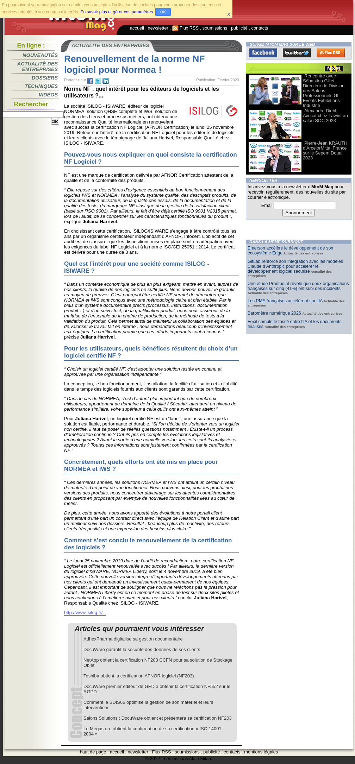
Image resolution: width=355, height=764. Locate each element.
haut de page (93, 751)
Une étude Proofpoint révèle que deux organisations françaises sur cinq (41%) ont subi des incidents (298, 286)
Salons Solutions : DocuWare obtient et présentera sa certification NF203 (157, 718)
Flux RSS (185, 28)
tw (97, 80)
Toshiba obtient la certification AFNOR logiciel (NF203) (138, 675)
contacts (259, 28)
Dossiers (45, 78)
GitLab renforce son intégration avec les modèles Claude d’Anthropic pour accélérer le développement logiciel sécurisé (295, 266)
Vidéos (48, 94)
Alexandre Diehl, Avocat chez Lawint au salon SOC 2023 (325, 115)
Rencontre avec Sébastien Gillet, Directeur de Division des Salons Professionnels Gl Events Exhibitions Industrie (323, 90)
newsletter (158, 28)
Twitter (297, 52)
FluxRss (331, 52)
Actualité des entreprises (37, 66)
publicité (239, 28)
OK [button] (163, 12)
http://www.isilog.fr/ (83, 612)
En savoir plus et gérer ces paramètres (116, 12)
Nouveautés (40, 55)
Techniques (41, 86)
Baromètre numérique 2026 (275, 313)
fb (90, 80)
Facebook (263, 52)
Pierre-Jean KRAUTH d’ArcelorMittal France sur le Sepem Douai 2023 (325, 150)
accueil (137, 28)
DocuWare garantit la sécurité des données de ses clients (141, 649)
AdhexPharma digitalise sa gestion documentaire (133, 639)
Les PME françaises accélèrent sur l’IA (285, 300)
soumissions (215, 28)
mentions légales (261, 751)
